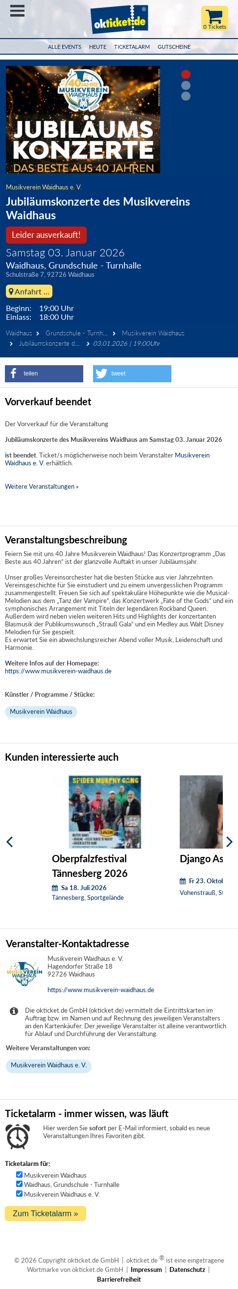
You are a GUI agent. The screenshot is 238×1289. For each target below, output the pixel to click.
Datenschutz (187, 1269)
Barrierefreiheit (119, 1279)
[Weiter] (229, 842)
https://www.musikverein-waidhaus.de (58, 671)
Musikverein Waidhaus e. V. (44, 187)
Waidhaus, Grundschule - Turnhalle (71, 1184)
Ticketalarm (132, 46)
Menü (17, 10)
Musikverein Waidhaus (153, 333)
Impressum (146, 1269)
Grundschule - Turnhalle (79, 333)
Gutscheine (174, 46)
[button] (44, 373)
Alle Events (64, 46)
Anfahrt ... (29, 291)
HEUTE (97, 46)
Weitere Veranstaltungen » (42, 486)
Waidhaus (19, 333)
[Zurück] (9, 842)
